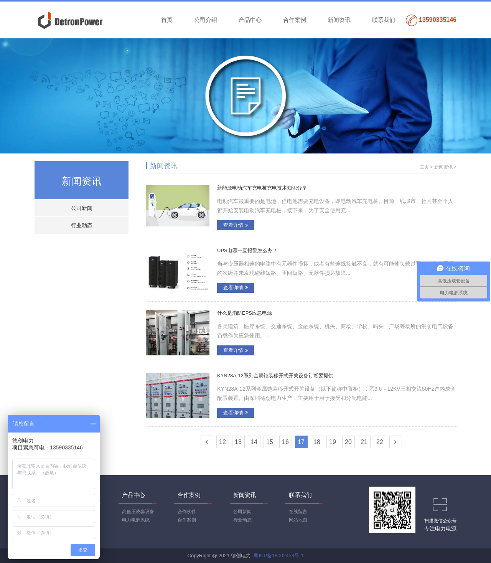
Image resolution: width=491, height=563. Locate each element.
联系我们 (383, 20)
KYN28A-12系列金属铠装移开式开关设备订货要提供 (275, 375)
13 (238, 442)
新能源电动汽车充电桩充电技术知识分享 (262, 188)
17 (301, 442)
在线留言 (298, 511)
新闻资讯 (339, 20)
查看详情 (235, 225)
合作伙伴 (187, 511)
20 (348, 442)
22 (379, 442)
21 (364, 442)
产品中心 (250, 20)
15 (269, 442)
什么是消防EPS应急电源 (244, 313)
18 (316, 442)
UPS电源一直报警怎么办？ (247, 250)
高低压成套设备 (138, 511)
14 (253, 442)
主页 (424, 167)
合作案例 (294, 20)
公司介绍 (205, 20)
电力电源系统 (136, 520)
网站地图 (298, 520)
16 (285, 442)
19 (332, 442)
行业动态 (81, 225)
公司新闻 (81, 208)
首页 (167, 20)
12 (222, 442)
